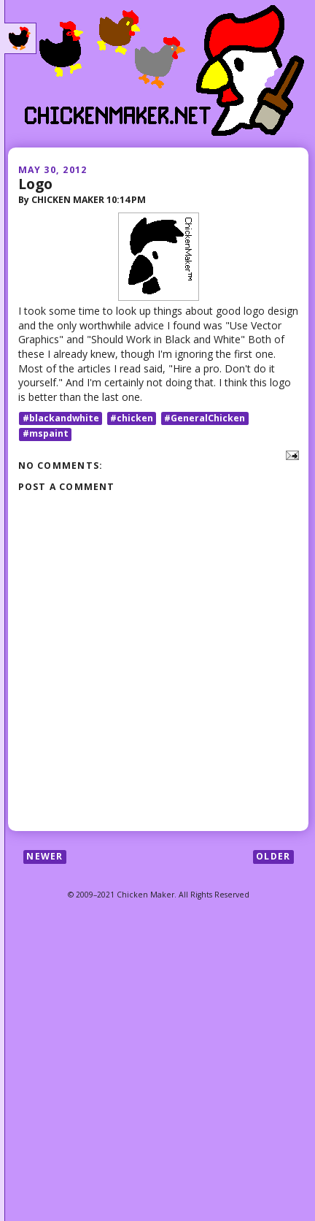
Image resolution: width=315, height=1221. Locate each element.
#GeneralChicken (204, 418)
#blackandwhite (61, 418)
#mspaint (46, 434)
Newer (44, 856)
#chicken (131, 418)
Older (273, 856)
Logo (35, 184)
